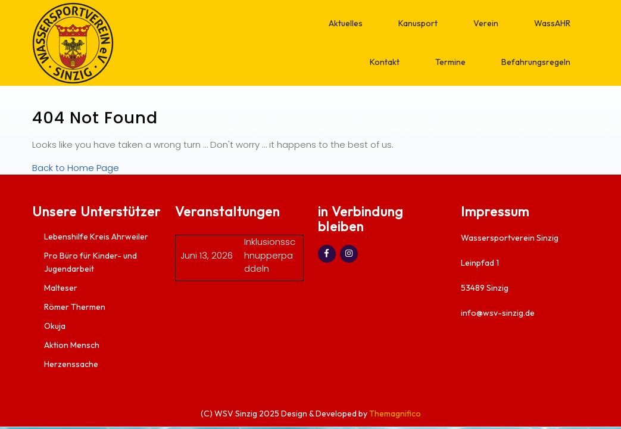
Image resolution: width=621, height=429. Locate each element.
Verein (485, 23)
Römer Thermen (74, 306)
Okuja (54, 326)
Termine (450, 62)
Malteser (60, 287)
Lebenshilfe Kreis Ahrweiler (96, 236)
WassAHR (552, 23)
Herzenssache (71, 364)
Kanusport (418, 23)
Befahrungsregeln (535, 62)
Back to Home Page (75, 167)
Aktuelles (346, 23)
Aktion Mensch (71, 345)
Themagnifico (394, 413)
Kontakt (385, 62)
